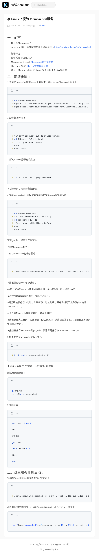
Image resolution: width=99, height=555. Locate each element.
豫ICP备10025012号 (60, 544)
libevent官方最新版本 (37, 66)
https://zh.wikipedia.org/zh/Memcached (72, 47)
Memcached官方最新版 (42, 62)
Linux (42, 26)
